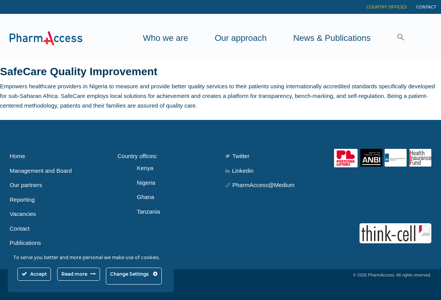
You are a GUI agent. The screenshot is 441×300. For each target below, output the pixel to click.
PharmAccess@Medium (260, 185)
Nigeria (146, 182)
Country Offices (386, 7)
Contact (426, 7)
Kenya (145, 168)
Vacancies (23, 214)
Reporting (22, 199)
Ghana (145, 197)
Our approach (241, 38)
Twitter (237, 156)
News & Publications (332, 38)
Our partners (26, 185)
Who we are (165, 38)
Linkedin (240, 170)
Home (17, 156)
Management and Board (41, 170)
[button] (401, 38)
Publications (25, 242)
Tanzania (148, 211)
